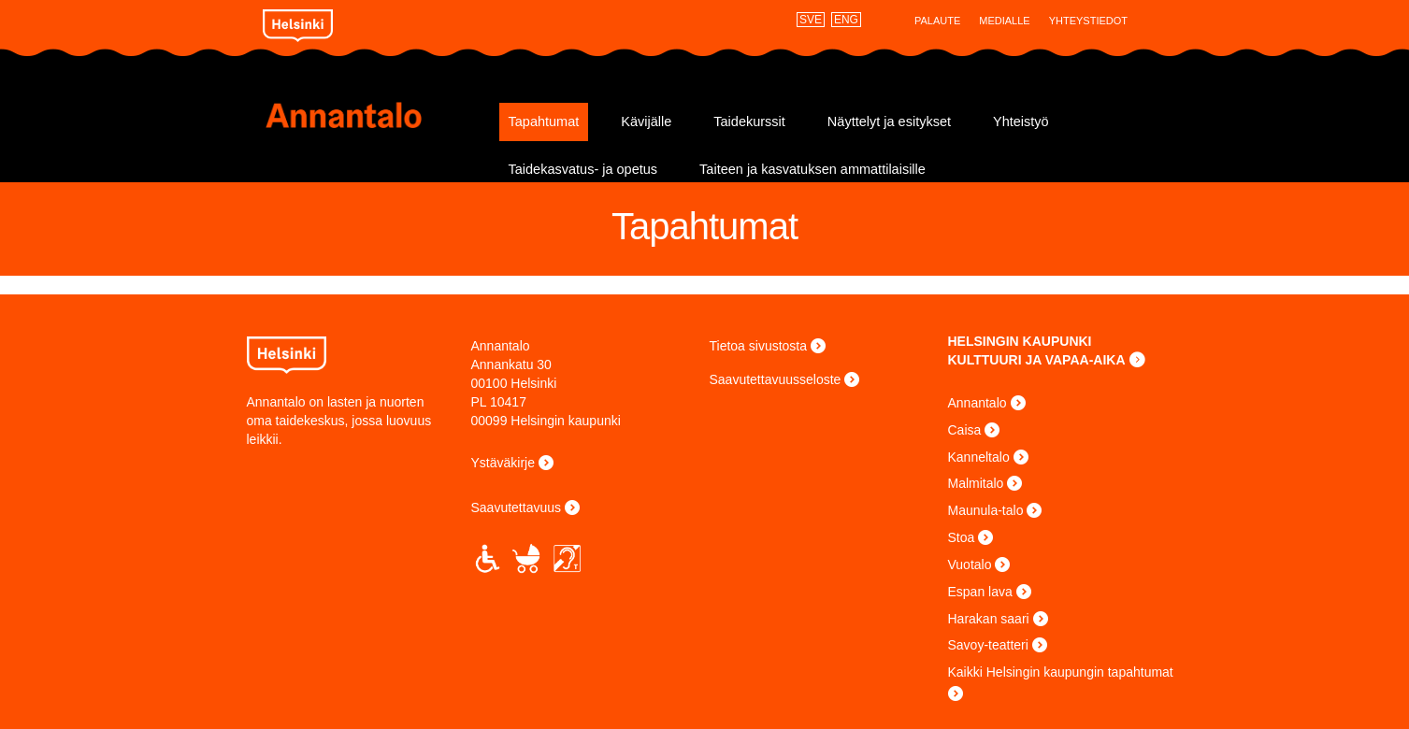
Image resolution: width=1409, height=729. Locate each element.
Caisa (965, 429)
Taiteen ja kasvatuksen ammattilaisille (812, 169)
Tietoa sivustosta (759, 345)
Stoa (961, 537)
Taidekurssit (749, 121)
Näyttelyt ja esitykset (889, 121)
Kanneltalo (979, 457)
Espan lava (980, 591)
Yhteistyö (1021, 121)
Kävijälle (646, 121)
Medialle (1004, 20)
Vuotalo (970, 564)
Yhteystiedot (1088, 20)
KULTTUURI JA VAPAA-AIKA (1037, 359)
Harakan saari (988, 618)
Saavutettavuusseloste (775, 379)
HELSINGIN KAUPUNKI (1020, 341)
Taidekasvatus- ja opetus (583, 169)
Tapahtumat (544, 121)
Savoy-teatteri (988, 644)
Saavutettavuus (516, 507)
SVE (810, 19)
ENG (846, 19)
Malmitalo (976, 483)
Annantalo (375, 115)
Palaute (937, 20)
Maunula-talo (986, 510)
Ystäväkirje (503, 462)
